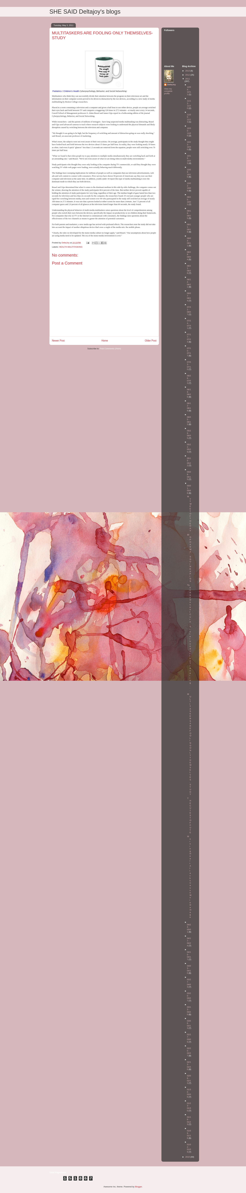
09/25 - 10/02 (189, 201)
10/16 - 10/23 (189, 159)
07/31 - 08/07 (189, 311)
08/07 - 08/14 (189, 297)
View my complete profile (168, 91)
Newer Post (58, 340)
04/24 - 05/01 (189, 928)
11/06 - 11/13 (189, 118)
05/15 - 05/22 (189, 462)
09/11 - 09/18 (189, 228)
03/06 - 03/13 (189, 1024)
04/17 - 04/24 (189, 942)
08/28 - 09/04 (189, 256)
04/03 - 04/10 (189, 969)
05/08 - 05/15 (189, 475)
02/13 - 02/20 (189, 1066)
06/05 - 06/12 (189, 421)
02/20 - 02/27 (189, 1052)
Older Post (150, 340)
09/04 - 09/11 (189, 242)
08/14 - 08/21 (189, 283)
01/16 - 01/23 (189, 1121)
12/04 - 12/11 (189, 91)
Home (105, 340)
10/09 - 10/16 (189, 173)
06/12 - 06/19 (189, 407)
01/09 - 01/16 (189, 1134)
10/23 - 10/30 (189, 146)
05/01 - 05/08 (189, 489)
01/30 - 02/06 (189, 1093)
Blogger (138, 1186)
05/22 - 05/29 (189, 448)
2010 (187, 1157)
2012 (187, 75)
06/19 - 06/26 (189, 393)
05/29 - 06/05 (189, 434)
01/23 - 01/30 (189, 1107)
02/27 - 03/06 (189, 1038)
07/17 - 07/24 (189, 338)
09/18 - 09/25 (189, 214)
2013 (187, 71)
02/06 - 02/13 (189, 1079)
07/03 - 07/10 (189, 366)
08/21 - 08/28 (189, 269)
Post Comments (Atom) (110, 348)
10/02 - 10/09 (189, 187)
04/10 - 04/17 (189, 956)
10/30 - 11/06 (189, 132)
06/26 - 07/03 (189, 379)
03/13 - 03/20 (189, 1011)
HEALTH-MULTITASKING (71, 247)
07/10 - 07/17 (189, 352)
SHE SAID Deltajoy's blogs (84, 11)
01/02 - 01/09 (189, 1148)
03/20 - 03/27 (189, 997)
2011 (187, 79)
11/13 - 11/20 (189, 104)
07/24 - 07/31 (189, 324)
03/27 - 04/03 (189, 983)
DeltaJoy (171, 84)
